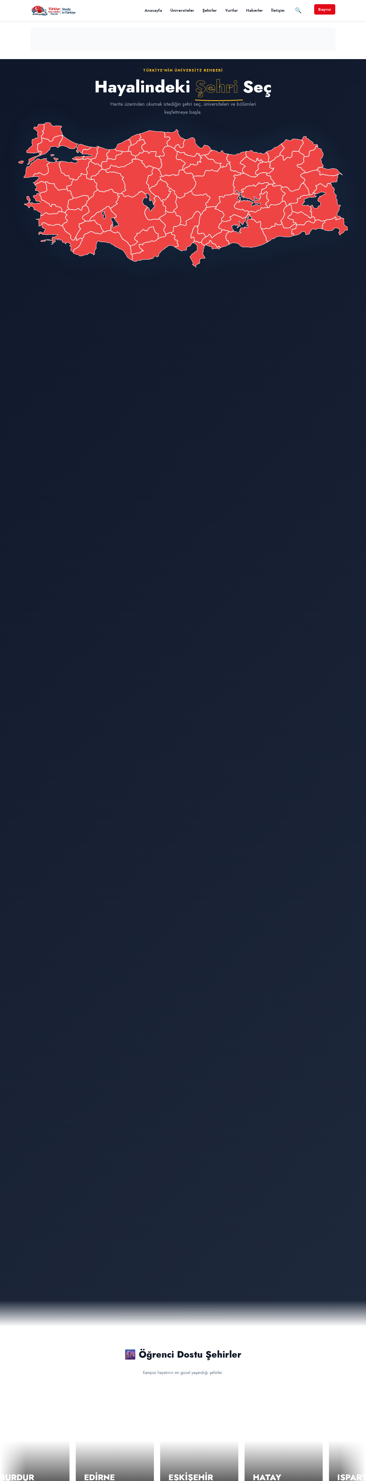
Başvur (324, 9)
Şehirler (209, 10)
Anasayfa (153, 10)
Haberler (254, 10)
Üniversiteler (182, 10)
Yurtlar (231, 10)
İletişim (277, 10)
